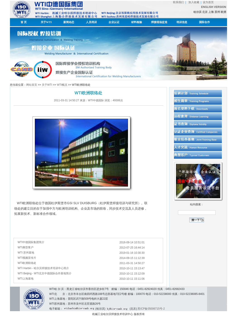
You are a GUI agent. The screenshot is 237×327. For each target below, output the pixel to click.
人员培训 (91, 22)
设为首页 (208, 2)
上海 (211, 12)
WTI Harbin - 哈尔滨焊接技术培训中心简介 (43, 268)
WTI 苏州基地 (26, 252)
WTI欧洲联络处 (27, 263)
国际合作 (204, 22)
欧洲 (223, 12)
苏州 (218, 12)
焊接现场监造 (159, 22)
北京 (205, 12)
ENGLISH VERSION (213, 7)
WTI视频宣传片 (27, 257)
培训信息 (181, 22)
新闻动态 (68, 22)
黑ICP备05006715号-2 (151, 308)
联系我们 (178, 2)
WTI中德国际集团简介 (31, 242)
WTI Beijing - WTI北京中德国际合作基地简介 (44, 273)
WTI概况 (62, 84)
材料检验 (136, 22)
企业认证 (114, 22)
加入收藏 (193, 2)
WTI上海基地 (25, 278)
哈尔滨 (197, 12)
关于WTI (46, 22)
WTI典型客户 (25, 247)
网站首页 (31, 84)
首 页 (24, 22)
